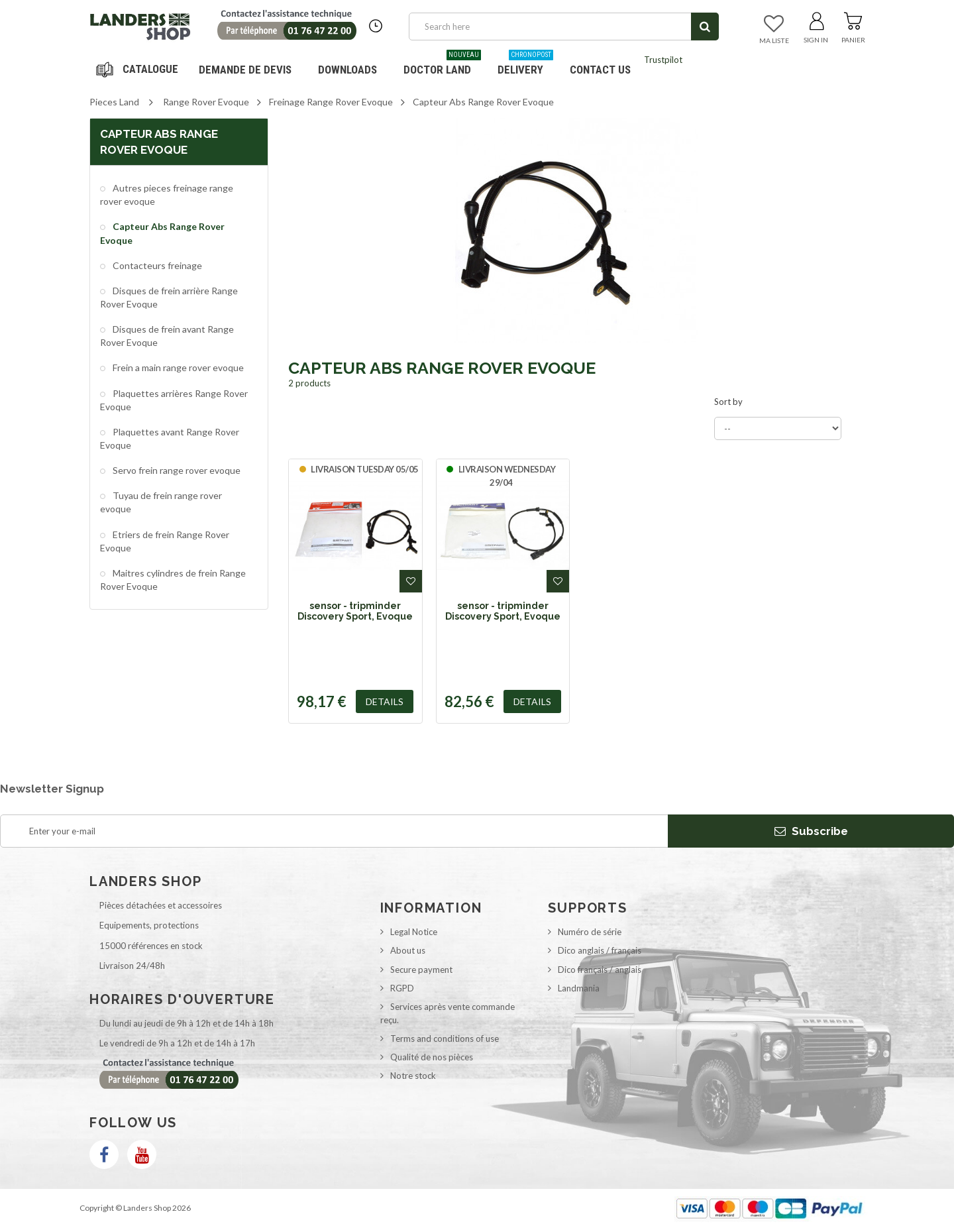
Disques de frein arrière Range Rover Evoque (169, 297)
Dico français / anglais (599, 969)
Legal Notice (413, 931)
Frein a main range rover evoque (177, 367)
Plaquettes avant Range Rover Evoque (169, 438)
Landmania (579, 988)
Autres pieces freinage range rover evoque (166, 194)
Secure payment (421, 969)
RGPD (402, 988)
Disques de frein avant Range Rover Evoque (167, 335)
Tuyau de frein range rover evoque (161, 502)
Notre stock (413, 1075)
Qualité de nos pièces (431, 1057)
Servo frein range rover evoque (175, 470)
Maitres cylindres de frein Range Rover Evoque (173, 579)
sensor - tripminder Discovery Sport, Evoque (355, 611)
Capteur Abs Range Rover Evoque (162, 233)
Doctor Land (442, 64)
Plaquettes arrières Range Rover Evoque (174, 400)
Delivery (525, 64)
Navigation (139, 69)
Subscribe (811, 831)
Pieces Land (114, 101)
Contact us (600, 69)
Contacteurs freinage (156, 265)
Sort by (728, 401)
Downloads (347, 69)
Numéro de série (589, 931)
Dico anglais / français (599, 950)
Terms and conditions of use (444, 1038)
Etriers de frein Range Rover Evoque (164, 541)
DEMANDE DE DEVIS (245, 69)
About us (407, 950)
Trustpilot (663, 59)
